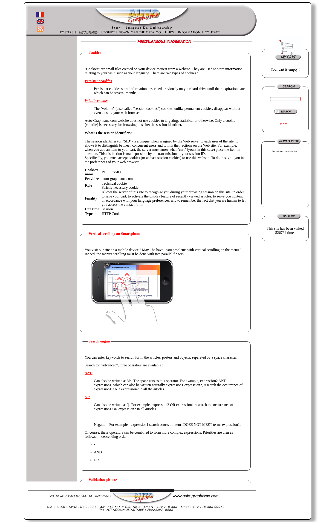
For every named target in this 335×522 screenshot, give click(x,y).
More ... (285, 124)
